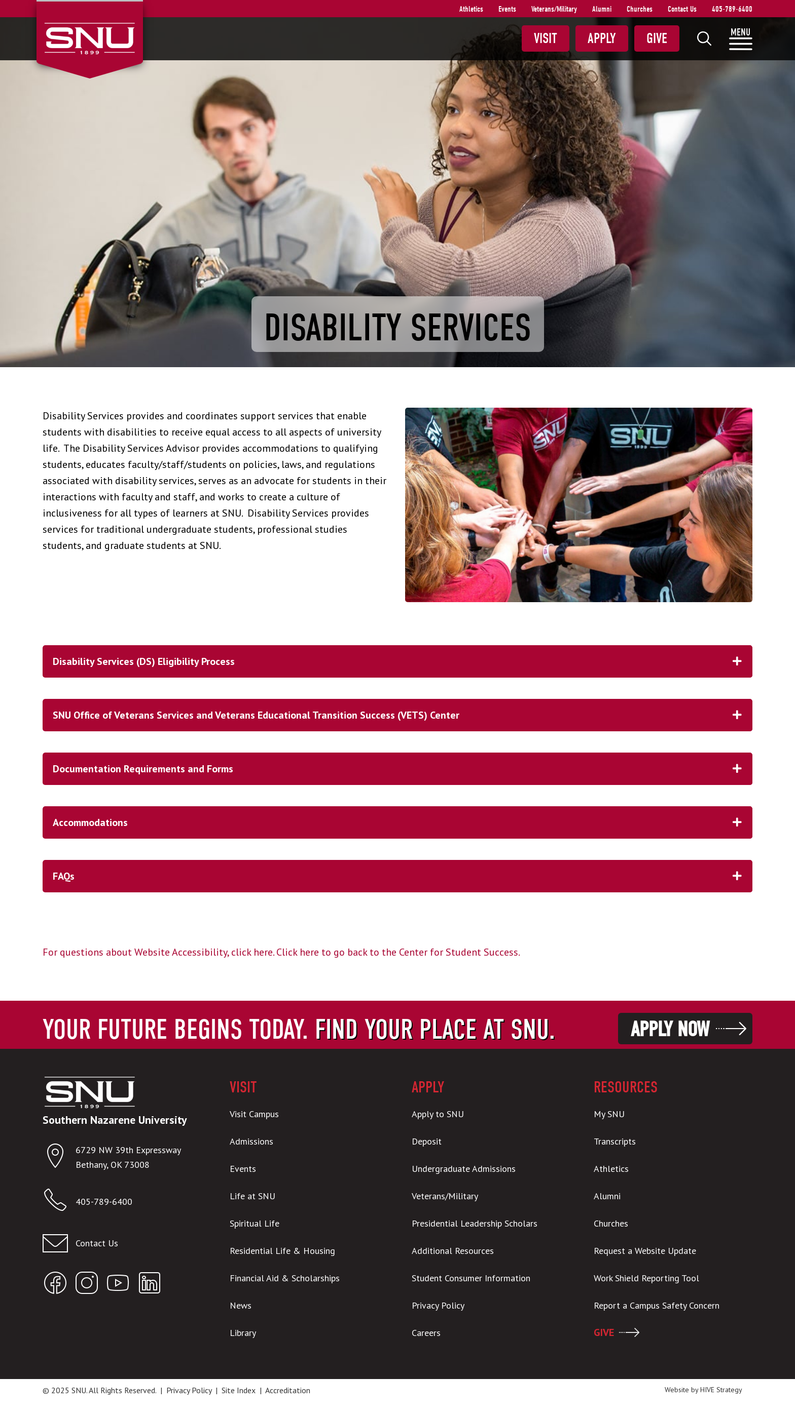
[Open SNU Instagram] (86, 1285)
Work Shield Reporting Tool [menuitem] (646, 1278)
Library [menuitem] (243, 1333)
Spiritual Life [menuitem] (254, 1223)
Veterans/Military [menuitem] (554, 9)
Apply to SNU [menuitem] (438, 1114)
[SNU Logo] (89, 37)
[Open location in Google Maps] (59, 1158)
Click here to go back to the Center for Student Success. (398, 952)
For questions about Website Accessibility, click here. (158, 952)
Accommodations (402, 822)
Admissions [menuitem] (251, 1141)
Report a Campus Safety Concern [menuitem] (656, 1305)
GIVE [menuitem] (604, 1332)
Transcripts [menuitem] (615, 1141)
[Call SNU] (59, 1202)
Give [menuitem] (656, 38)
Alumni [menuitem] (601, 9)
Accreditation (287, 1390)
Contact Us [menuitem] (682, 9)
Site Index (239, 1390)
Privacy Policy (188, 1390)
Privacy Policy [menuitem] (438, 1305)
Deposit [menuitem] (427, 1141)
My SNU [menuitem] (609, 1114)
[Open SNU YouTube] (118, 1285)
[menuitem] (704, 38)
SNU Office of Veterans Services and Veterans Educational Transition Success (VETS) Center (402, 715)
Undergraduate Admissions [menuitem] (464, 1168)
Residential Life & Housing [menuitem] (282, 1250)
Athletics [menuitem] (471, 9)
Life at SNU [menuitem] (252, 1196)
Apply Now (670, 1029)
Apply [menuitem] (602, 38)
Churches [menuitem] (640, 9)
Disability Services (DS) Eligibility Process (402, 661)
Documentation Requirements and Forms (402, 769)
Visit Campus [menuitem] (254, 1114)
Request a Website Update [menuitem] (645, 1250)
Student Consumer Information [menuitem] (471, 1278)
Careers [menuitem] (426, 1333)
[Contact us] (122, 1243)
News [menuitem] (240, 1305)
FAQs (402, 876)
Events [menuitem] (507, 9)
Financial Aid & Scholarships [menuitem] (285, 1278)
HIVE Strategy (721, 1389)
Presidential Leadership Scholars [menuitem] (474, 1223)
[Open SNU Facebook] (55, 1285)
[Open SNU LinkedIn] (149, 1285)
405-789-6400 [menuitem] (732, 9)
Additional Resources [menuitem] (453, 1250)
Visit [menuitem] (545, 38)
